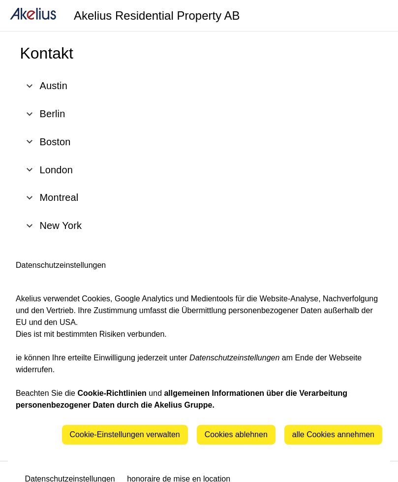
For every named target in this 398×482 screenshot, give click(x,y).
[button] (123, 86)
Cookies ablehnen (236, 434)
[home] (33, 15)
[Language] (378, 16)
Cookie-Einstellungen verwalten (125, 434)
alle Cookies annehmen (333, 434)
